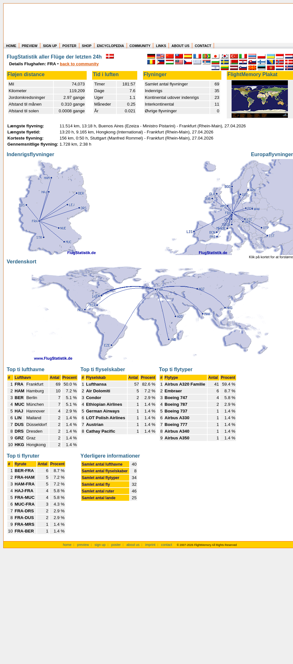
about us (132, 545)
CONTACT (203, 46)
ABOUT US (180, 46)
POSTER (69, 46)
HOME (11, 46)
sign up (100, 545)
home (67, 545)
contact (166, 545)
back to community (79, 63)
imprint (150, 545)
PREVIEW (29, 46)
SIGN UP (50, 46)
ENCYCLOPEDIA (110, 46)
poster (116, 545)
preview (83, 545)
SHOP (86, 46)
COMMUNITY (140, 46)
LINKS (161, 46)
